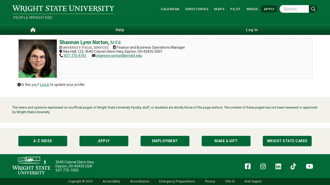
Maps (219, 9)
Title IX (230, 181)
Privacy (210, 181)
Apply (104, 141)
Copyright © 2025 (80, 181)
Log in (44, 85)
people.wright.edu (32, 17)
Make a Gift (226, 141)
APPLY (269, 9)
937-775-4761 (75, 56)
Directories (196, 9)
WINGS (252, 9)
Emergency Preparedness (177, 181)
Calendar (170, 9)
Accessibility (111, 181)
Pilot (235, 9)
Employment (165, 141)
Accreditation (139, 181)
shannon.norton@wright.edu (119, 56)
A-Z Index (42, 141)
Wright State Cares (287, 141)
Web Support (253, 181)
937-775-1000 (67, 170)
